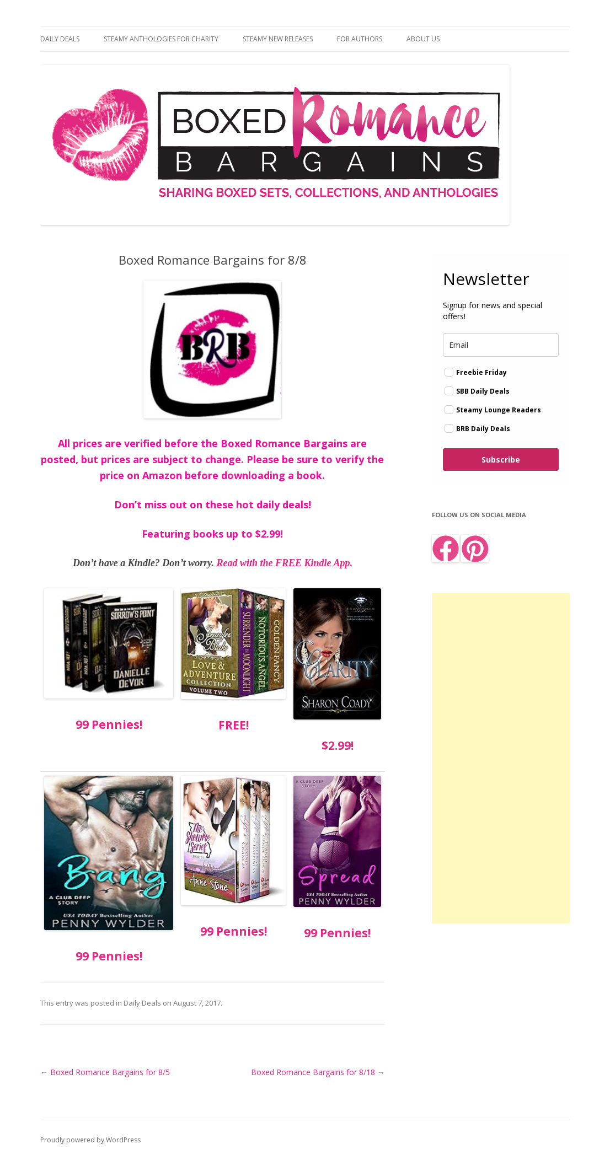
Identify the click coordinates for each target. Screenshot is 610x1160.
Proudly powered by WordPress (90, 1140)
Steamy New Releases (278, 39)
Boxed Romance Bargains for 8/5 (105, 1072)
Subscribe (500, 459)
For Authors (359, 39)
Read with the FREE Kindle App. (284, 562)
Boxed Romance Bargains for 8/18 (318, 1072)
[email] (501, 345)
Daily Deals (59, 39)
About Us (423, 39)
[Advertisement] (501, 758)
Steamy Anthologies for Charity (161, 39)
